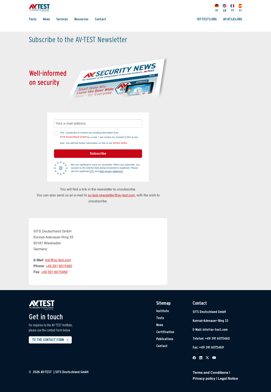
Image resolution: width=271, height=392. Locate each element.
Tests (33, 19)
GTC (91, 171)
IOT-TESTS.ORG (207, 19)
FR (232, 8)
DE (217, 8)
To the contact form (51, 339)
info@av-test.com (58, 260)
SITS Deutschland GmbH (73, 137)
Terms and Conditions (210, 373)
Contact (100, 19)
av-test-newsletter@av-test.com (111, 195)
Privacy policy (204, 379)
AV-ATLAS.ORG (232, 19)
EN (225, 8)
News (46, 19)
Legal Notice (228, 379)
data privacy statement (111, 171)
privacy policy (120, 143)
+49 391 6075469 (54, 272)
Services (62, 19)
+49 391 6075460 (59, 266)
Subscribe (98, 153)
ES (240, 8)
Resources (81, 19)
